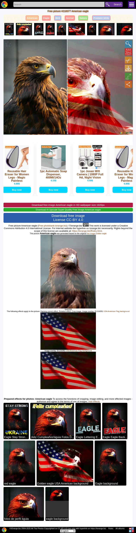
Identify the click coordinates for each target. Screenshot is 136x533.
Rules (110, 528)
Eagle (46, 18)
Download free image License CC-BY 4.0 (68, 218)
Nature (83, 18)
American (32, 18)
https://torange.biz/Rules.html (87, 231)
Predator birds (101, 18)
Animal (70, 18)
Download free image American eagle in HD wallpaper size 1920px (68, 205)
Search (117, 4)
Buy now (17, 189)
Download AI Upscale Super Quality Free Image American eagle (68, 209)
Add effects (94, 401)
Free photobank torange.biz (53, 225)
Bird (57, 18)
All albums (120, 528)
